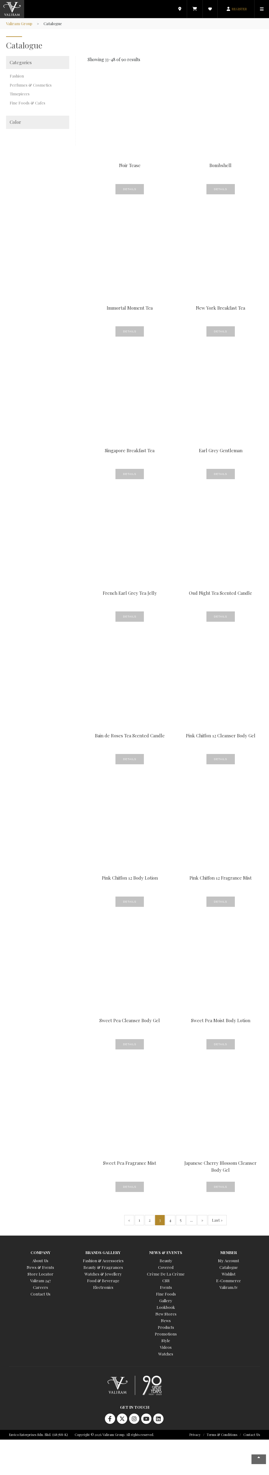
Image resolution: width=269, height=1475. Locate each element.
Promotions (166, 1333)
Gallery (165, 1300)
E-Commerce (228, 1280)
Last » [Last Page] (217, 1220)
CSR (166, 1280)
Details (129, 189)
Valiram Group (19, 23)
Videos (166, 1347)
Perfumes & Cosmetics (31, 84)
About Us (40, 1260)
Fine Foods (166, 1293)
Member (228, 1252)
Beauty (166, 1260)
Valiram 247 (40, 1280)
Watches (165, 1353)
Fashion (17, 75)
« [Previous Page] (129, 1220)
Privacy (195, 1434)
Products (166, 1327)
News (166, 1320)
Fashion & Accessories (103, 1260)
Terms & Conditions (222, 1434)
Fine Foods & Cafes (27, 102)
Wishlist (228, 1273)
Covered (165, 1267)
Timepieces (20, 93)
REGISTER (239, 9)
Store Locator (40, 1273)
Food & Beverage (103, 1280)
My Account (228, 1260)
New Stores (166, 1313)
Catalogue (228, 1267)
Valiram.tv (228, 1287)
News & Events (40, 1267)
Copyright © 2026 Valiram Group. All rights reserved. (114, 1434)
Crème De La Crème (166, 1273)
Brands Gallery (103, 1252)
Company (40, 1252)
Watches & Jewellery (103, 1273)
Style (165, 1340)
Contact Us (40, 1293)
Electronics (103, 1287)
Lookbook (166, 1307)
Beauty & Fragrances (103, 1267)
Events (166, 1287)
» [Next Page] (202, 1220)
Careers (40, 1287)
